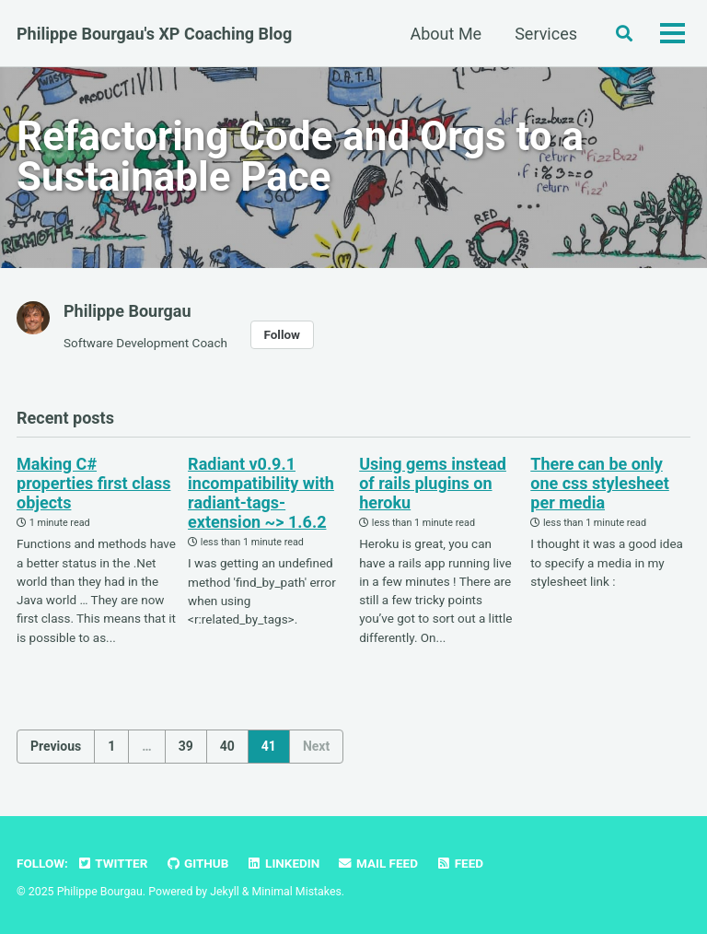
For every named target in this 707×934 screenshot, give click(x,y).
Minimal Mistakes (297, 891)
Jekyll (224, 891)
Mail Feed (378, 863)
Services (546, 33)
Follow (281, 334)
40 (227, 746)
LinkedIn (283, 863)
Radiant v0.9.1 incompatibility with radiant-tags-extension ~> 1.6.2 (261, 492)
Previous (55, 746)
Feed (459, 863)
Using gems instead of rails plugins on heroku (432, 483)
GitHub (197, 863)
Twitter (111, 863)
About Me (446, 33)
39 (186, 746)
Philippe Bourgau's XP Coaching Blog (154, 33)
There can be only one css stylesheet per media (599, 483)
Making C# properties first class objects (93, 483)
